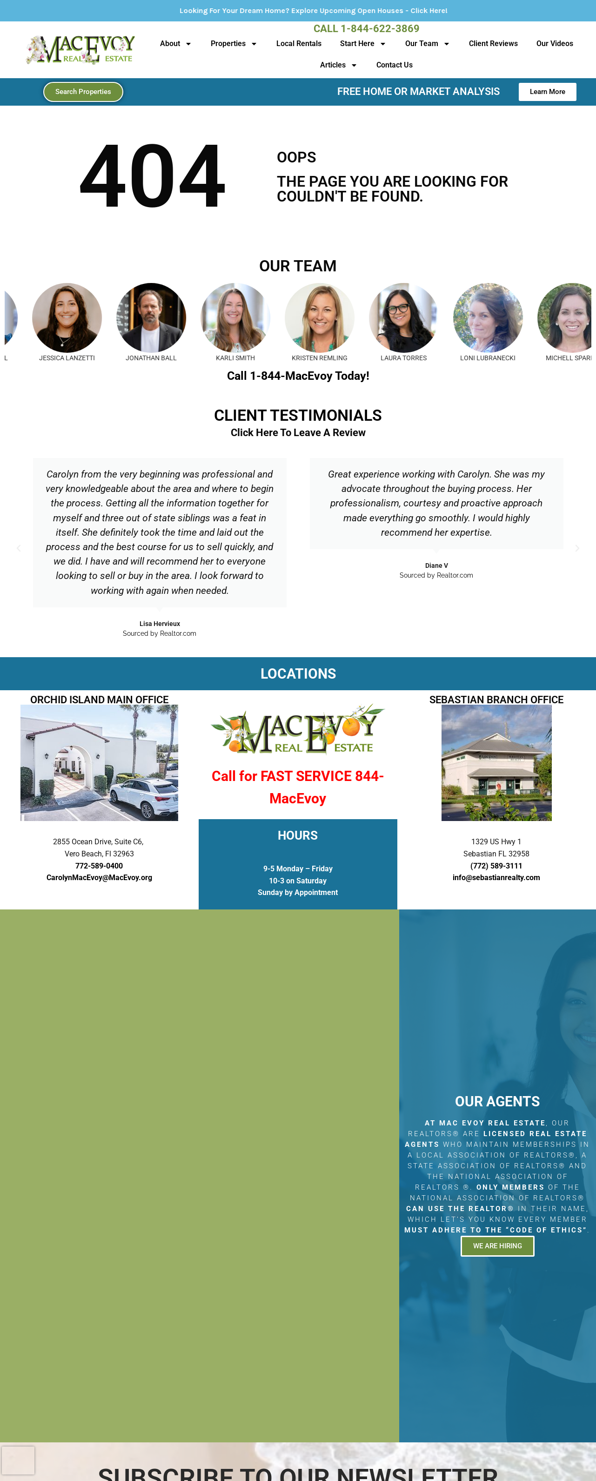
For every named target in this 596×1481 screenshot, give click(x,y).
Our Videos (554, 43)
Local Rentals (298, 43)
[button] (18, 548)
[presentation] (18, 1460)
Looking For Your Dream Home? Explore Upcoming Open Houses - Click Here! (341, 10)
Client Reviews (493, 43)
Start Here (363, 43)
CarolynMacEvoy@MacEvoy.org (99, 877)
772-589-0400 (99, 866)
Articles (339, 65)
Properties (234, 43)
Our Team (427, 43)
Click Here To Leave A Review (298, 432)
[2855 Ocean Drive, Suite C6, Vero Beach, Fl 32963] (199, 1176)
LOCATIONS (298, 674)
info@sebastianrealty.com (496, 877)
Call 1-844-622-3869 (367, 28)
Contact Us (394, 65)
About (176, 43)
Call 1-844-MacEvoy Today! (298, 376)
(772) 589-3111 (496, 866)
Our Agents (497, 1101)
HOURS (298, 835)
